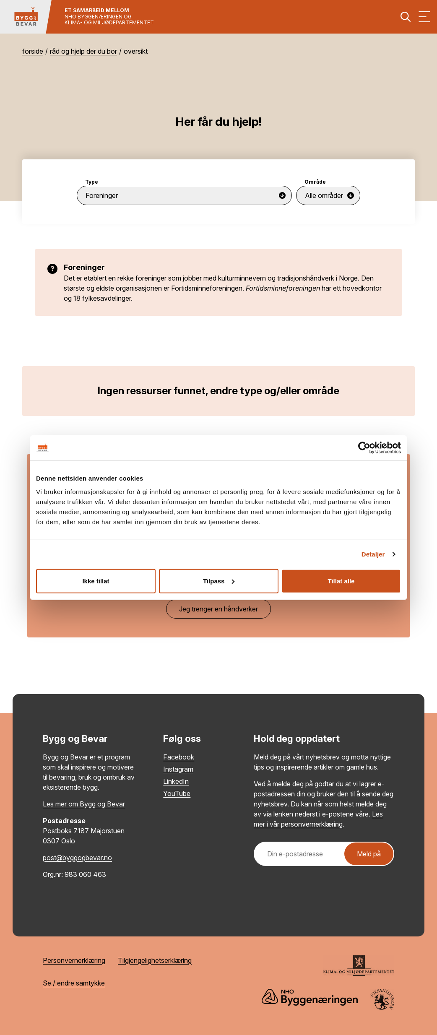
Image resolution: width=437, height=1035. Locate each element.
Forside (32, 51)
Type (91, 182)
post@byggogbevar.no (77, 857)
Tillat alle (341, 580)
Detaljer (373, 554)
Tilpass (218, 580)
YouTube (176, 793)
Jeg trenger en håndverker (218, 609)
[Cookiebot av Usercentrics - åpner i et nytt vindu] (364, 448)
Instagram (178, 769)
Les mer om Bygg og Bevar (84, 804)
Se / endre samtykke (74, 983)
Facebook (178, 757)
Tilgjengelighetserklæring (155, 960)
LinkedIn (176, 781)
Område (315, 182)
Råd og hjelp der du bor (83, 51)
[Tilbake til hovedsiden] (26, 17)
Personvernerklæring (74, 960)
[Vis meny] (424, 16)
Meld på (369, 854)
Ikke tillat (95, 580)
